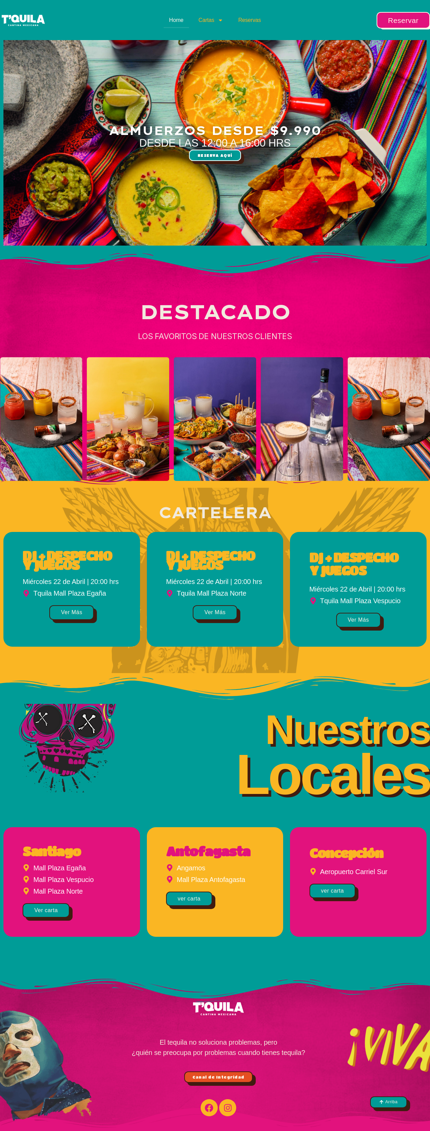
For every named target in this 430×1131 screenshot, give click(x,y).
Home (176, 20)
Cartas (211, 20)
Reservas (249, 20)
